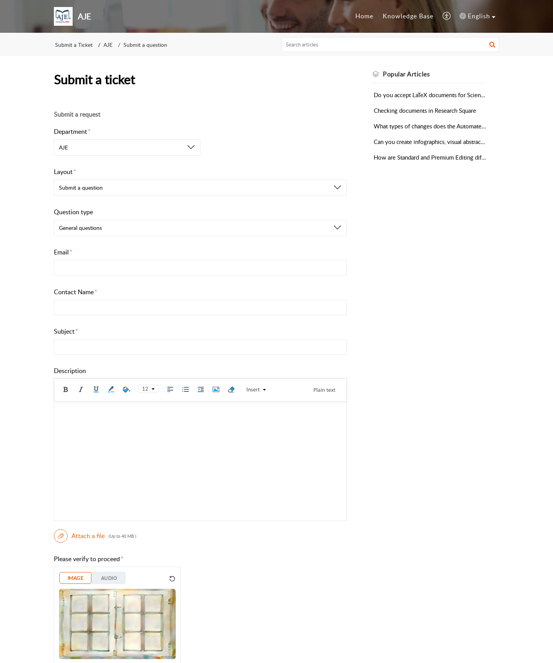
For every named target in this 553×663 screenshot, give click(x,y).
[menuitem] (364, 16)
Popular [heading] (406, 74)
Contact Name (75, 292)
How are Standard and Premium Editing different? (430, 157)
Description (70, 370)
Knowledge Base (408, 16)
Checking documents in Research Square (425, 110)
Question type (73, 212)
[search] (390, 44)
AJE (107, 44)
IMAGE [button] (75, 578)
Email (63, 252)
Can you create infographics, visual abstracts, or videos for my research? (430, 142)
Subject (66, 331)
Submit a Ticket (74, 44)
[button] (447, 16)
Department (72, 131)
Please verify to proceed (88, 559)
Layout (65, 171)
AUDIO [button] (109, 578)
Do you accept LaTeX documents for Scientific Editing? (430, 95)
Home (364, 16)
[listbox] (127, 147)
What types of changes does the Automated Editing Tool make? (430, 126)
